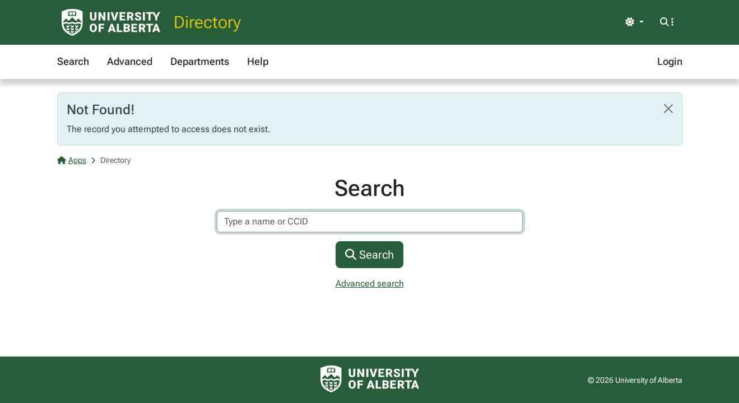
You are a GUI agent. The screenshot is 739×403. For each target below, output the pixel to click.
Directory (207, 22)
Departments (199, 61)
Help (257, 61)
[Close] (668, 108)
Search (73, 61)
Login (669, 61)
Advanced (129, 61)
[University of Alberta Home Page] (111, 22)
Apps (71, 160)
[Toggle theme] (634, 22)
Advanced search (370, 283)
